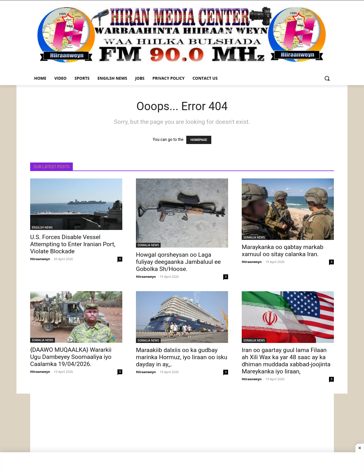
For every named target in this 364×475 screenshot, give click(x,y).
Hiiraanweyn (40, 259)
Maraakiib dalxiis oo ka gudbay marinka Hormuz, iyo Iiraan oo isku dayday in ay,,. (181, 357)
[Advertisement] (182, 433)
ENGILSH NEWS (42, 227)
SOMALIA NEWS (148, 245)
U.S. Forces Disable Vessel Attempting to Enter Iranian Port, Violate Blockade (72, 244)
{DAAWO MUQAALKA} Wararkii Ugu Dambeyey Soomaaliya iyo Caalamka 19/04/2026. (70, 356)
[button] (327, 78)
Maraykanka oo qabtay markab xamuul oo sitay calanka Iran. (282, 251)
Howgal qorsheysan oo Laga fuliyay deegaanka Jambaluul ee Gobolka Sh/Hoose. (178, 261)
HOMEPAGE (199, 140)
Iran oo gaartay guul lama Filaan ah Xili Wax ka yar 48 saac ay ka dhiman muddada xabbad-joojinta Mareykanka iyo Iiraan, (286, 361)
